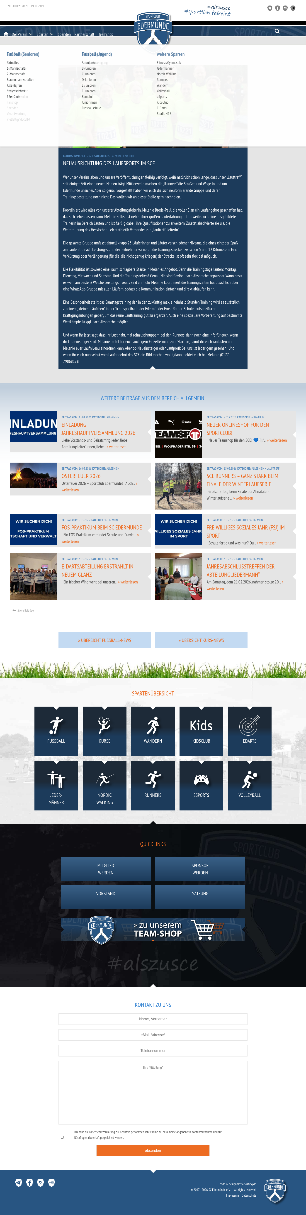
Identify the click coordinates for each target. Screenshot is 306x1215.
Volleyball (249, 786)
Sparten (42, 34)
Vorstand (105, 897)
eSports (201, 786)
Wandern (152, 732)
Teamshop (105, 34)
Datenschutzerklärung (102, 1132)
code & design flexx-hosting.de (238, 1184)
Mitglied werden (17, 6)
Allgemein (114, 156)
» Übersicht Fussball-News (104, 640)
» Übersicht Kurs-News (201, 640)
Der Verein (19, 34)
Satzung (200, 897)
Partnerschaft (84, 34)
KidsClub (201, 732)
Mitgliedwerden (105, 869)
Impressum (37, 6)
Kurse (104, 732)
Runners (152, 786)
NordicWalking (104, 786)
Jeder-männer (56, 786)
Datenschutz (249, 1195)
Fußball (56, 732)
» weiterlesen (116, 446)
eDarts (249, 732)
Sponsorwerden (200, 869)
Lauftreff (129, 156)
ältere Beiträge (23, 610)
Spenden (64, 34)
